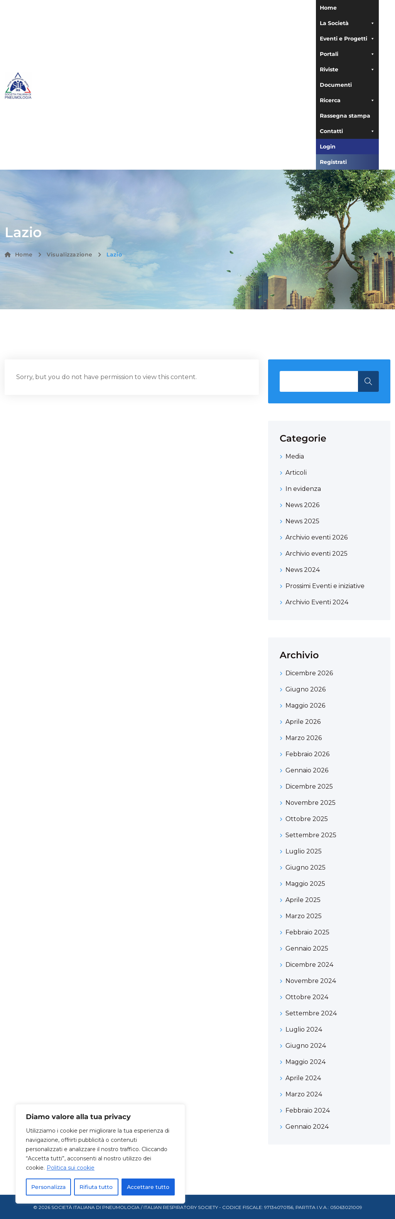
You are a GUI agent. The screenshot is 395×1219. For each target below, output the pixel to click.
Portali (347, 54)
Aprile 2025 (303, 900)
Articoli (296, 472)
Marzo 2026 (303, 738)
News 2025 (302, 521)
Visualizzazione (69, 254)
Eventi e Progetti (347, 38)
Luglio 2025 (303, 851)
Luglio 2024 (303, 1029)
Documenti (336, 84)
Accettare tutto (148, 1187)
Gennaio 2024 (307, 1126)
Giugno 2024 (305, 1045)
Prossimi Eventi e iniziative (325, 586)
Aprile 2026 (303, 721)
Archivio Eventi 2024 (316, 602)
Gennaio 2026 (306, 770)
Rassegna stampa (345, 115)
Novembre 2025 (310, 802)
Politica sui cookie (71, 1167)
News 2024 (302, 569)
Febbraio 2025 (307, 932)
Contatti (347, 131)
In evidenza (303, 488)
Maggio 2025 (305, 883)
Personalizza (48, 1187)
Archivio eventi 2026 (316, 537)
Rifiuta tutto (96, 1187)
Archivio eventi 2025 (316, 553)
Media (294, 456)
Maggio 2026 (305, 705)
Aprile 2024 (303, 1078)
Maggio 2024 (305, 1062)
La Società (347, 23)
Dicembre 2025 (309, 786)
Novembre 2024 (310, 981)
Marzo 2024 (303, 1094)
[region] (100, 1154)
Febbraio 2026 (307, 754)
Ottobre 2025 (306, 819)
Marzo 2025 (303, 916)
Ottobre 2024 (306, 997)
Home (328, 7)
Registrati (333, 161)
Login (328, 146)
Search (368, 381)
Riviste (347, 69)
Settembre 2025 (310, 835)
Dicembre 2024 (309, 964)
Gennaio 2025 (306, 948)
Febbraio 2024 (307, 1110)
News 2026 (302, 505)
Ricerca (347, 100)
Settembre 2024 (311, 1013)
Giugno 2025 (305, 867)
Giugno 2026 (305, 689)
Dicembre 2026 (309, 673)
